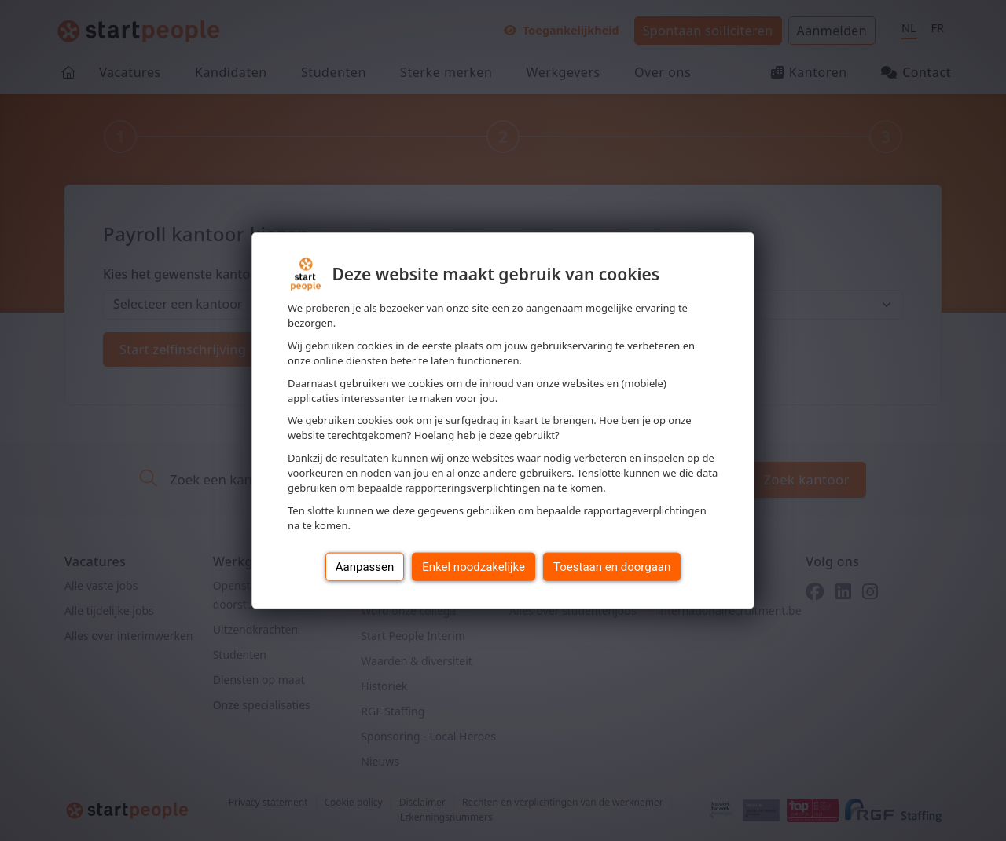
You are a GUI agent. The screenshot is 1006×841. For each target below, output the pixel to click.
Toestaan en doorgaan (611, 566)
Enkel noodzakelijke (473, 566)
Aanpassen (365, 566)
